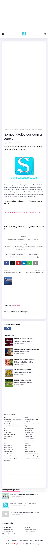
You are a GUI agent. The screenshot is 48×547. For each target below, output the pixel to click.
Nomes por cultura (30, 531)
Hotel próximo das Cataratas (12, 419)
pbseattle (27, 447)
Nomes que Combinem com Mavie (23, 503)
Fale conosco (28, 534)
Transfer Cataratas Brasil (32, 424)
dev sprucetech (29, 441)
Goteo (5, 443)
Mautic (27, 443)
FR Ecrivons (7, 432)
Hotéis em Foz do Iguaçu (11, 456)
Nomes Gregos (21, 254)
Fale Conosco (24, 540)
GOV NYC (27, 417)
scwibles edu (8, 453)
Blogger (27, 426)
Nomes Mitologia (32, 254)
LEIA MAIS (22, 343)
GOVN (5, 428)
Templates (39, 544)
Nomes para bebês (23, 257)
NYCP (5, 430)
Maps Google (7, 421)
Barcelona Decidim (9, 434)
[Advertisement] (24, 16)
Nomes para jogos (35, 257)
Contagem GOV (29, 430)
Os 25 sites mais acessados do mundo (24, 512)
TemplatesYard (21, 544)
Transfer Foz (28, 434)
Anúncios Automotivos (31, 453)
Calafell (6, 439)
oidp (26, 449)
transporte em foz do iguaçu (33, 456)
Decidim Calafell (29, 439)
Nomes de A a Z (29, 527)
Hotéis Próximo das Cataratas (12, 426)
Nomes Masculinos (30, 529)
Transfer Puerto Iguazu (10, 424)
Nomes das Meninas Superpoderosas (24, 494)
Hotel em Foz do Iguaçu (31, 419)
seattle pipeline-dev (10, 451)
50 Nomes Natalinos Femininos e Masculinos (26, 349)
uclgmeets (28, 445)
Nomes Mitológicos (10, 257)
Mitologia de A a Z (19, 129)
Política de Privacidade (8, 534)
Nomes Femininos (7, 529)
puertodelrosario (9, 449)
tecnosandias (8, 445)
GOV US (6, 417)
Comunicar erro (6, 536)
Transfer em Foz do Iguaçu (32, 458)
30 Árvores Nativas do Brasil (22, 370)
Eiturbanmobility (30, 432)
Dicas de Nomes (6, 527)
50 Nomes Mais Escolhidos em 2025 (24, 359)
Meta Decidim (8, 447)
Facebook (14, 540)
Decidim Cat (28, 436)
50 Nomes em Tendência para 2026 (23, 339)
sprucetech (7, 441)
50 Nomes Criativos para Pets (22, 380)
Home (7, 540)
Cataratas (7, 460)
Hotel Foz (27, 421)
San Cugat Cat (8, 436)
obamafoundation (30, 451)
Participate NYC (29, 428)
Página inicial (9, 129)
